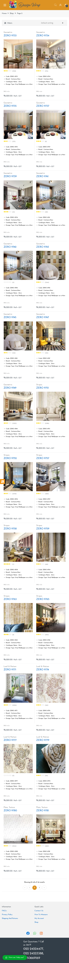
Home (4, 13)
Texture (12, 807)
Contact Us (38, 911)
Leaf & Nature (10, 666)
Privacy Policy (7, 915)
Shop (12, 13)
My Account (39, 918)
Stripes (39, 385)
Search (55, 5)
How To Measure (41, 915)
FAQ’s (4, 911)
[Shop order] (52, 23)
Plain (6, 807)
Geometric (8, 32)
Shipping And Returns (10, 918)
